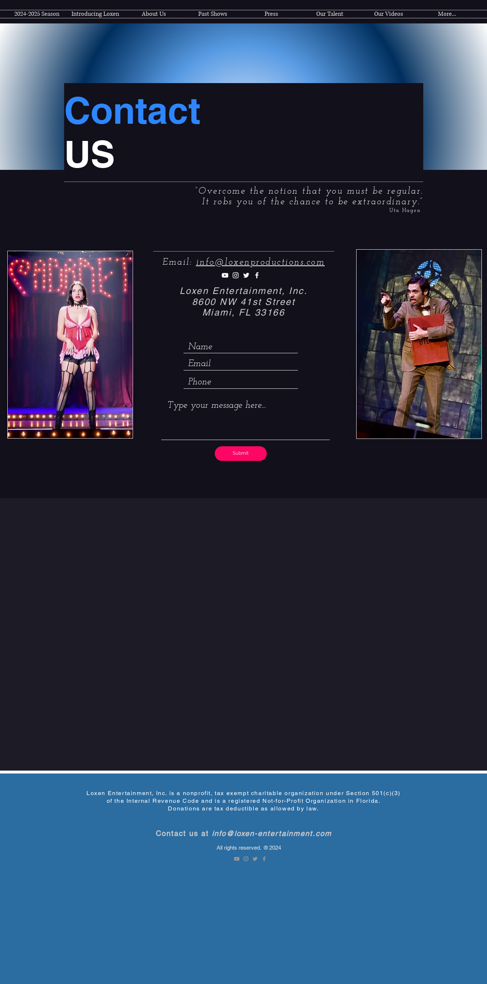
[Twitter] (246, 275)
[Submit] (241, 453)
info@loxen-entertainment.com (272, 833)
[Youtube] (225, 275)
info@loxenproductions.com (260, 262)
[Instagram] (236, 275)
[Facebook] (257, 275)
